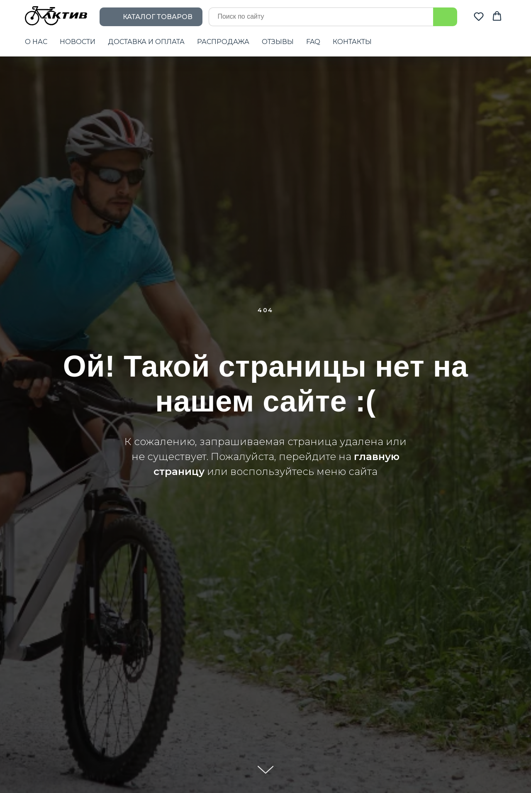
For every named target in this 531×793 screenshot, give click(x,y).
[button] (479, 16)
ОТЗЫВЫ (278, 42)
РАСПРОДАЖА (223, 42)
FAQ (313, 42)
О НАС (36, 42)
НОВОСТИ (77, 42)
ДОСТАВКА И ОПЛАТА (146, 42)
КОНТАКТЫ (352, 42)
